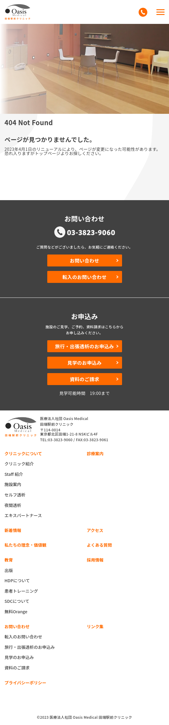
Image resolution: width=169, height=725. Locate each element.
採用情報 (95, 560)
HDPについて (17, 580)
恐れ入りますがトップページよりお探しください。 (53, 153)
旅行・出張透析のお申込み (87, 346)
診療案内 (95, 453)
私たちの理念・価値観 (25, 545)
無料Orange (15, 611)
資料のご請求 (94, 379)
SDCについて (16, 601)
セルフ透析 (14, 495)
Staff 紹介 (13, 474)
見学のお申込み (92, 362)
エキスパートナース (23, 515)
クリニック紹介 (19, 464)
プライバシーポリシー (25, 683)
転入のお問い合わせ (91, 277)
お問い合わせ (94, 260)
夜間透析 (12, 505)
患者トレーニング (21, 591)
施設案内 (12, 484)
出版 (8, 570)
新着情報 (12, 530)
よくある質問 (99, 545)
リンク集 (95, 626)
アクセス (95, 530)
